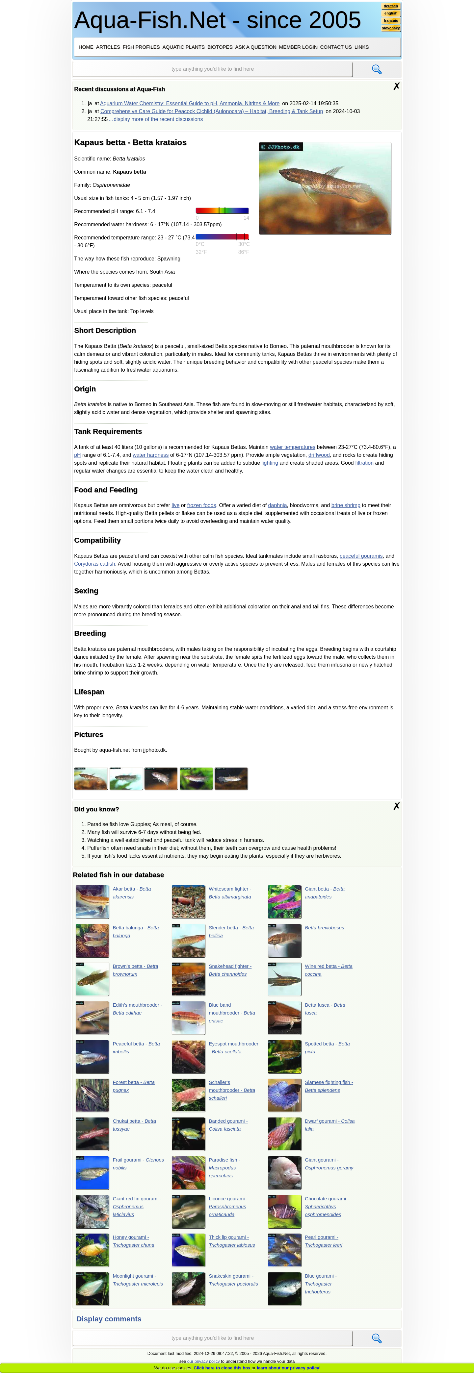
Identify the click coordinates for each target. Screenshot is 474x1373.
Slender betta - (214, 941)
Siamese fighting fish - (311, 1097)
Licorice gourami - (211, 1215)
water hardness (151, 455)
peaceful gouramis (361, 556)
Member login (298, 47)
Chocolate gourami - (310, 1215)
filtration (364, 463)
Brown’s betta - (118, 980)
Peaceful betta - (119, 1058)
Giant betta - (308, 902)
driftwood (319, 455)
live (175, 505)
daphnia (277, 505)
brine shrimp (345, 505)
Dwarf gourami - (305, 1136)
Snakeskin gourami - (214, 1293)
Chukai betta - (117, 1136)
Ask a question (255, 47)
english (390, 14)
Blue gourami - (304, 1293)
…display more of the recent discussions (155, 119)
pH (77, 455)
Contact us (336, 47)
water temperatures (292, 447)
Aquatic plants (184, 47)
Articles (108, 47)
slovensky (390, 30)
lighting (270, 463)
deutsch (390, 6)
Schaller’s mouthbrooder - (215, 1097)
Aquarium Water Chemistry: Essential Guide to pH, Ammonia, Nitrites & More (189, 103)
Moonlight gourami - (117, 1293)
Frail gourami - (112, 1175)
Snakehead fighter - (213, 980)
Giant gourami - (305, 1175)
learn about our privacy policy (288, 1367)
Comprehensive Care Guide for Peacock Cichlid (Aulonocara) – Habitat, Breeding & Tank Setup (211, 111)
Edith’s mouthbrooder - (119, 1019)
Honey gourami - (116, 1254)
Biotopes (220, 47)
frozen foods (201, 505)
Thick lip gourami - (215, 1254)
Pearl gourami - (307, 1254)
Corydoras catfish (94, 564)
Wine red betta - (312, 980)
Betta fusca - (308, 1019)
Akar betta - (114, 902)
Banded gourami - (211, 1136)
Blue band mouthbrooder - (215, 1019)
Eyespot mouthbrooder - (215, 1058)
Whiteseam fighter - (213, 902)
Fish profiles (141, 47)
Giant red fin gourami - (118, 1215)
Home (86, 47)
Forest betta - (116, 1097)
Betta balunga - (119, 941)
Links (362, 47)
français (390, 22)
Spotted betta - (311, 1058)
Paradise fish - (207, 1175)
